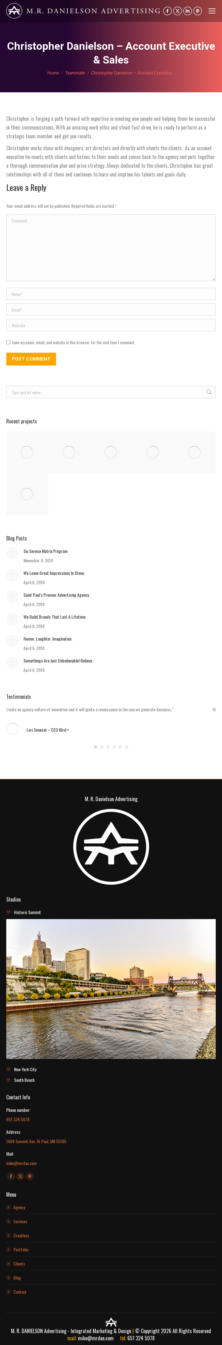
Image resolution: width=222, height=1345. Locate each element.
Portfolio (20, 1249)
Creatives (21, 1235)
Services (20, 1221)
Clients (19, 1263)
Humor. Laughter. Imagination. (47, 638)
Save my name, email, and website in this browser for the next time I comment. (73, 342)
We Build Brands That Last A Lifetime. (54, 616)
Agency (19, 1207)
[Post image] (12, 553)
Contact (20, 1291)
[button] (95, 747)
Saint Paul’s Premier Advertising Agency (56, 594)
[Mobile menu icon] (212, 11)
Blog (17, 1277)
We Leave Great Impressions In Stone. (54, 573)
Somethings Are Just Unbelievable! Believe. (58, 660)
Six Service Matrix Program (45, 551)
